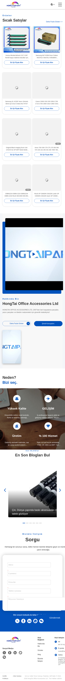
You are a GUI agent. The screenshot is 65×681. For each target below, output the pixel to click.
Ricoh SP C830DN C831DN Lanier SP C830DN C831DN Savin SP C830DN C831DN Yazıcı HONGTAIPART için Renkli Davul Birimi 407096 (46, 195)
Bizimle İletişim (40, 660)
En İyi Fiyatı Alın (16, 62)
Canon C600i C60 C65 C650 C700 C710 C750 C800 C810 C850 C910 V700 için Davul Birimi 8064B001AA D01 (46, 103)
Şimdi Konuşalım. (48, 323)
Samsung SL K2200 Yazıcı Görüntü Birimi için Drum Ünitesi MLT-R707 (16, 103)
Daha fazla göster (54, 22)
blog (39, 654)
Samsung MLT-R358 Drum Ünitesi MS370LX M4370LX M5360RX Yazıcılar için (47, 57)
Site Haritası (17, 676)
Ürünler (40, 650)
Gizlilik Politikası (5, 677)
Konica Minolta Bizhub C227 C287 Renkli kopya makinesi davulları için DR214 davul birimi (16, 57)
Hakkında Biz (41, 645)
